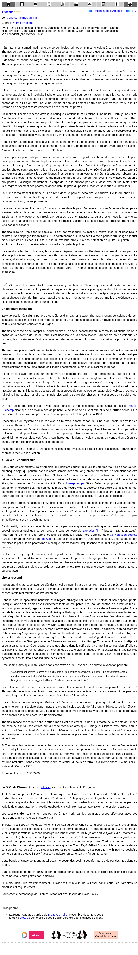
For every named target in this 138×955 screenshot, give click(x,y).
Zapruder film (91, 530)
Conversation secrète (123, 534)
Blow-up (25, 917)
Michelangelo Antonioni (109, 10)
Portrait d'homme (22, 22)
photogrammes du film (23, 17)
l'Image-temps (75, 483)
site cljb (46, 787)
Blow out (47, 538)
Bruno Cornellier (58, 914)
